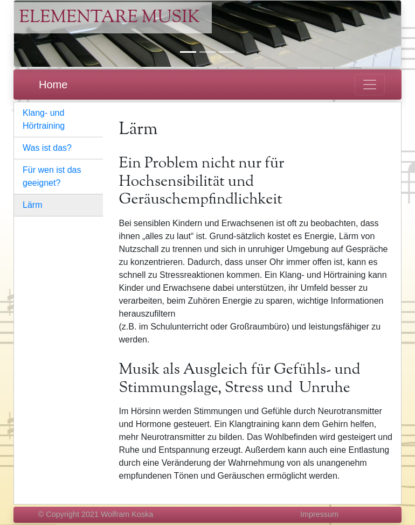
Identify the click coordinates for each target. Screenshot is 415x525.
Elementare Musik (109, 17)
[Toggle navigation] (370, 84)
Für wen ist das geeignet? (52, 176)
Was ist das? (47, 147)
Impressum (319, 514)
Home (53, 84)
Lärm (32, 204)
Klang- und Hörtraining (44, 119)
